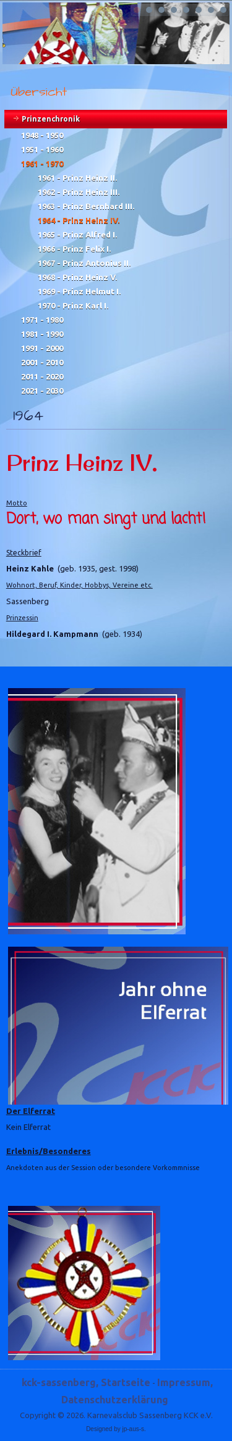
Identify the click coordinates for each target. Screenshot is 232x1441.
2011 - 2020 (42, 376)
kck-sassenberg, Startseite (86, 1382)
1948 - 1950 (42, 135)
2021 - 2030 (42, 390)
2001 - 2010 (42, 362)
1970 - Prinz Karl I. (73, 305)
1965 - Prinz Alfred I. (77, 234)
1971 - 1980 (42, 319)
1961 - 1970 (42, 163)
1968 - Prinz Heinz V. (77, 277)
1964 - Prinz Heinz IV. (78, 220)
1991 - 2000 (42, 348)
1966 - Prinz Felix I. (74, 248)
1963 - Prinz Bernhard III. (86, 206)
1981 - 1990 (42, 334)
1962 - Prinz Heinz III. (78, 192)
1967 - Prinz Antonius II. (84, 263)
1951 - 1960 (42, 149)
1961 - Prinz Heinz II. (77, 177)
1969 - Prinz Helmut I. (79, 291)
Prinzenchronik (51, 119)
